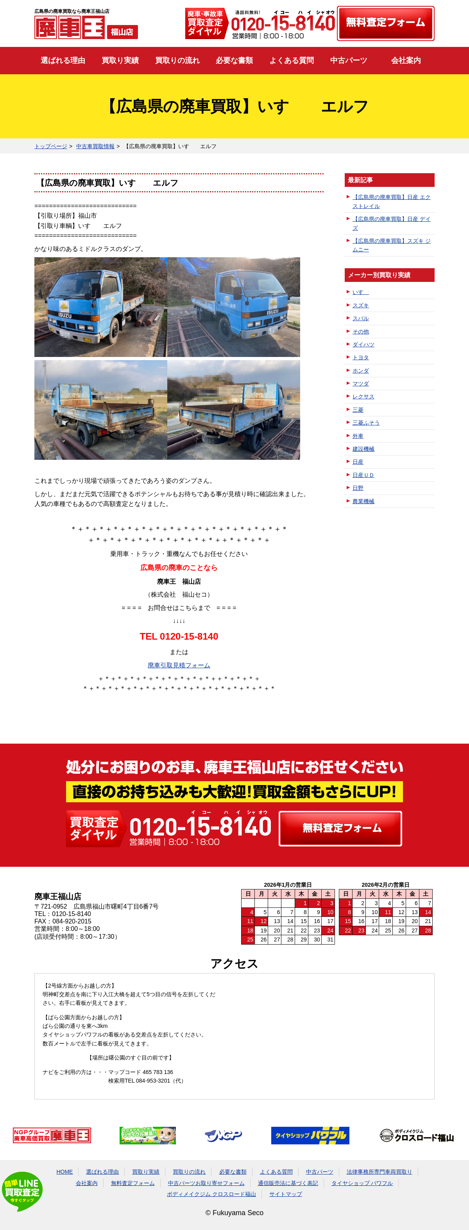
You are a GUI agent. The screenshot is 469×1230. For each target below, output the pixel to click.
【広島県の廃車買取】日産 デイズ (392, 223)
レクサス (363, 396)
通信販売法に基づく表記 (288, 1183)
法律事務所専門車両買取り (379, 1172)
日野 (358, 488)
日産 (358, 462)
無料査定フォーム (133, 1183)
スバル (361, 318)
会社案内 (406, 60)
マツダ (361, 383)
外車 (358, 436)
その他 (361, 331)
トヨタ (361, 357)
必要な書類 (234, 60)
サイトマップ (285, 1194)
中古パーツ (348, 60)
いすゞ (361, 292)
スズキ (361, 305)
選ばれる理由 (63, 60)
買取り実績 (120, 60)
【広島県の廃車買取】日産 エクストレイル (392, 201)
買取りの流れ (177, 60)
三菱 (358, 410)
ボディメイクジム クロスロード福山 (211, 1194)
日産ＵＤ (363, 475)
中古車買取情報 (95, 146)
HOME (64, 1172)
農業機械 (363, 501)
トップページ (50, 146)
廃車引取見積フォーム (179, 665)
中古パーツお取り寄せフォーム (206, 1183)
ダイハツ (363, 344)
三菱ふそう (366, 423)
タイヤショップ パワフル (362, 1183)
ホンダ (361, 371)
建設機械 (363, 449)
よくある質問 (291, 60)
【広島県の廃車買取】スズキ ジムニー (392, 245)
